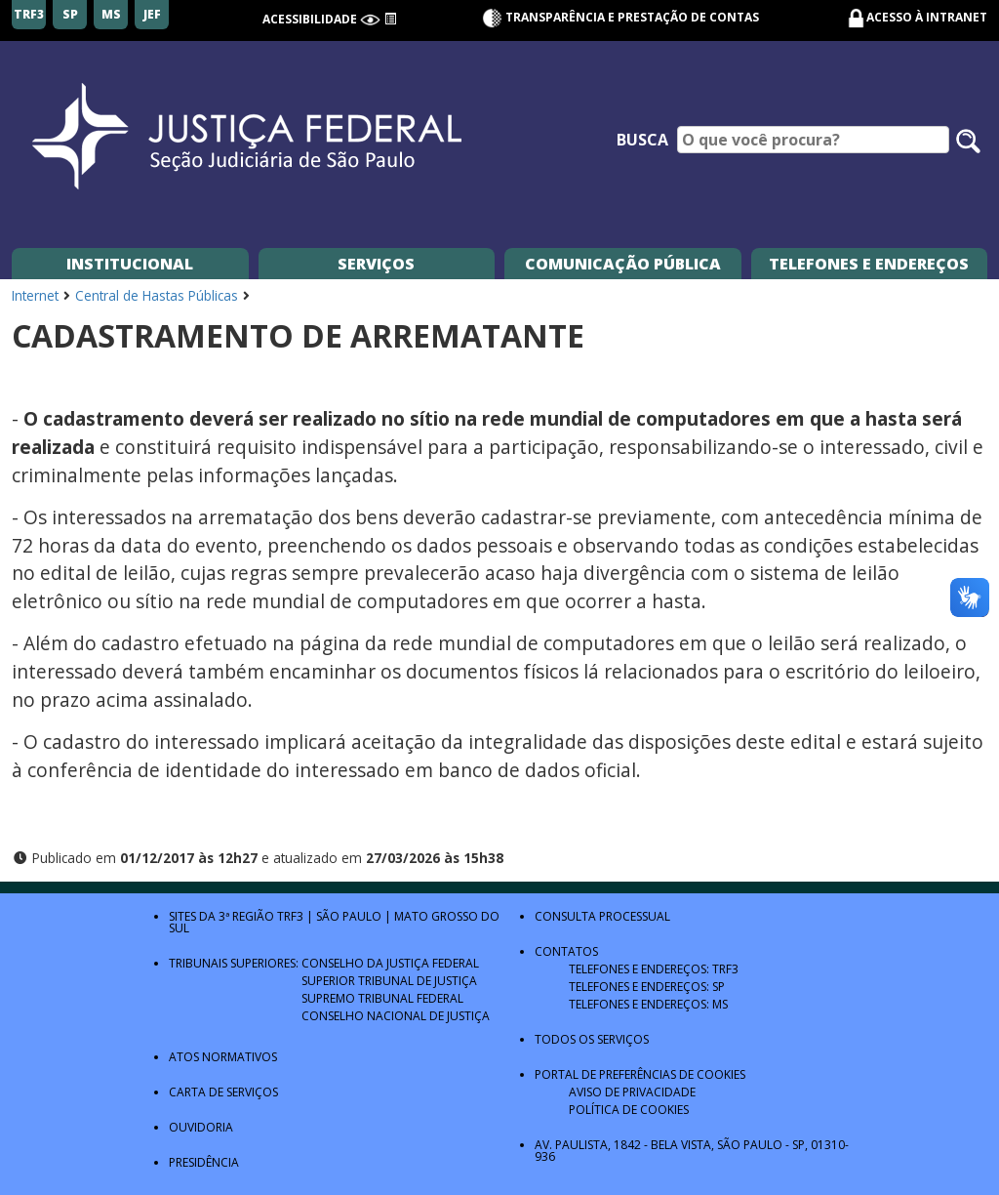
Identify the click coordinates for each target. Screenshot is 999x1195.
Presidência (204, 1162)
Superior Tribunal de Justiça (389, 980)
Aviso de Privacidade (632, 1092)
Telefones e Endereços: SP (647, 986)
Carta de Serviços (223, 1092)
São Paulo (348, 916)
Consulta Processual (602, 916)
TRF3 (290, 916)
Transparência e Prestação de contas (620, 17)
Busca (642, 139)
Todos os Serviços (592, 1039)
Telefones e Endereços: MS (648, 1004)
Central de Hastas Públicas (156, 295)
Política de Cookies (629, 1109)
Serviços (376, 263)
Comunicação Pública (623, 263)
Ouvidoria (201, 1127)
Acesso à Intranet (926, 17)
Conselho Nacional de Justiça (395, 1016)
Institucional (129, 263)
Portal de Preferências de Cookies (640, 1074)
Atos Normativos (223, 1057)
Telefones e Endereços (869, 263)
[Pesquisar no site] (968, 141)
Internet (35, 295)
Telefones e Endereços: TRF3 (654, 969)
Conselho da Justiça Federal (390, 963)
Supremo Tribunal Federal (382, 998)
